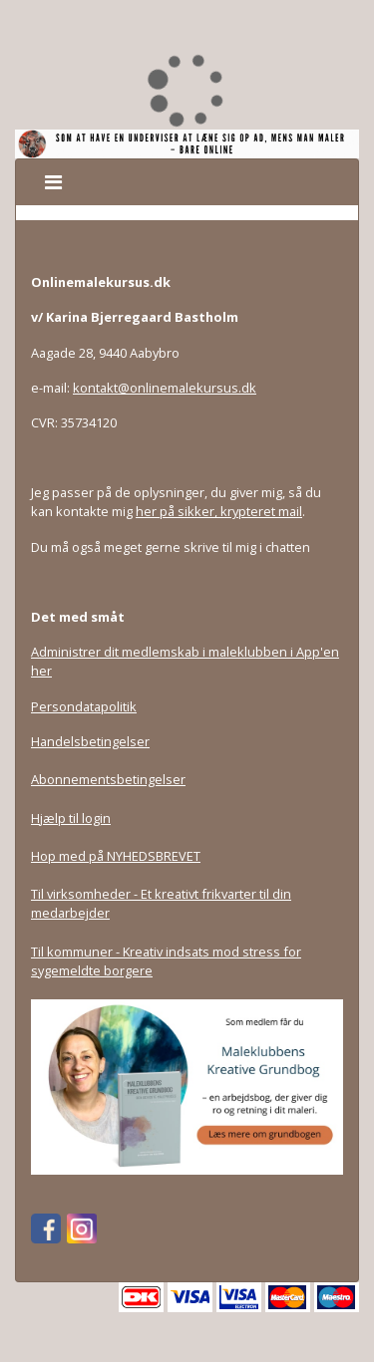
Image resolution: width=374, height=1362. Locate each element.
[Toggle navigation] (53, 182)
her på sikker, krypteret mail (219, 511)
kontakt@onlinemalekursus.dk (164, 388)
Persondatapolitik (84, 706)
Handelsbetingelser (90, 741)
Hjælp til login (71, 818)
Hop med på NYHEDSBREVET (115, 856)
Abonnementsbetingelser (108, 779)
